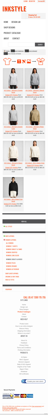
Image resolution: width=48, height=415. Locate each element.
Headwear (9, 289)
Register (32, 1)
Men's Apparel (10, 236)
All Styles (9, 226)
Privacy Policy (24, 345)
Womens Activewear (12, 269)
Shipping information (24, 331)
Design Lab (15, 21)
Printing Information (24, 350)
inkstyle (14, 8)
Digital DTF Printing (11, 95)
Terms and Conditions (24, 347)
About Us (24, 340)
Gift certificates (24, 374)
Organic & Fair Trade (12, 277)
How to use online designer (24, 326)
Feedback (24, 343)
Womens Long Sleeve (12, 255)
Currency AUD (41, 1)
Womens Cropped (11, 252)
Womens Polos (11, 263)
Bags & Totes (10, 280)
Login (25, 1)
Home (6, 21)
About (6, 38)
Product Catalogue (12, 32)
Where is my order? (24, 333)
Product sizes (24, 324)
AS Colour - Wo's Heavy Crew (34, 163)
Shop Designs (9, 27)
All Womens (10, 243)
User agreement (36, 406)
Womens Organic (11, 266)
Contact (16, 38)
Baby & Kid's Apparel (12, 273)
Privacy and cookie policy (9, 407)
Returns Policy (24, 328)
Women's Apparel (32, 51)
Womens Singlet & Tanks (14, 249)
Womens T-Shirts (11, 246)
